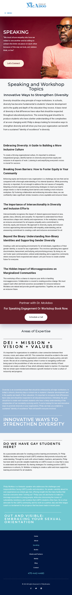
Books (36, 549)
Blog (36, 563)
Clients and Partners (36, 554)
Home (36, 536)
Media (36, 558)
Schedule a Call (36, 317)
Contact (36, 567)
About (36, 540)
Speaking (36, 545)
